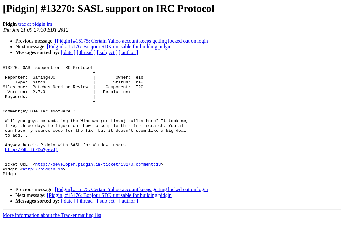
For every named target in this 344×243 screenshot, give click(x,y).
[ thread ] (86, 52)
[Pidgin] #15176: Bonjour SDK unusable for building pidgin (109, 46)
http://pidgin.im (43, 190)
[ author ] (128, 52)
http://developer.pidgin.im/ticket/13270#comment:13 (98, 184)
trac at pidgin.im (35, 24)
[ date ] (68, 52)
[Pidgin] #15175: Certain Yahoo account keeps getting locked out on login (131, 41)
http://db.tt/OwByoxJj (31, 167)
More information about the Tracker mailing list (52, 237)
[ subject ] (107, 52)
